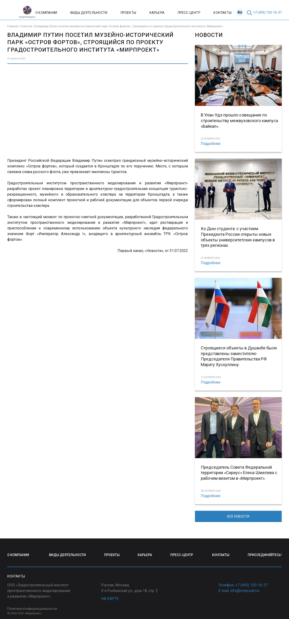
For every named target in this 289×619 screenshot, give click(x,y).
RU (240, 12)
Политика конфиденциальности (32, 609)
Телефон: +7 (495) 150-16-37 (243, 585)
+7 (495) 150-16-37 (267, 12)
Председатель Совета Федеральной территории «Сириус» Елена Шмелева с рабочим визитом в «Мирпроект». (239, 473)
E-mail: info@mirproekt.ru (238, 590)
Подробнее (211, 143)
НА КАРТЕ (110, 598)
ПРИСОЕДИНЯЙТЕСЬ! (265, 555)
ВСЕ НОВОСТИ (238, 516)
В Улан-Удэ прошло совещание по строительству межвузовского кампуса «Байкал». (239, 120)
